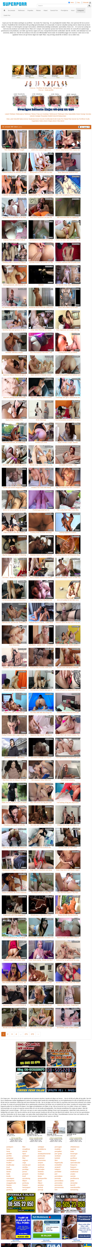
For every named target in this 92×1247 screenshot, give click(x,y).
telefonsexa (74, 1169)
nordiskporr (10, 1160)
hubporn (57, 1169)
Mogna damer (52, 121)
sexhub (72, 1176)
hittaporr (73, 1160)
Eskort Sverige (80, 114)
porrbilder (58, 1171)
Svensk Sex (75, 119)
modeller (58, 1149)
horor (8, 1149)
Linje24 (7, 114)
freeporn (73, 1167)
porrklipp (25, 1169)
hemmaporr (26, 1187)
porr (56, 1174)
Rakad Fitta (67, 119)
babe (8, 1174)
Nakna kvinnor (23, 119)
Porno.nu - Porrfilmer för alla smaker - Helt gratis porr (46, 88)
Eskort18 (55, 116)
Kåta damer (60, 121)
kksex (40, 1176)
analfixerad (74, 1171)
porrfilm (9, 1154)
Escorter (42, 119)
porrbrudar (41, 1156)
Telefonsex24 (53, 114)
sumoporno (10, 1181)
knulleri (9, 1162)
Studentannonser (34, 119)
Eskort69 (16, 119)
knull (8, 1167)
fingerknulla (59, 1162)
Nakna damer (44, 121)
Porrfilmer (82, 119)
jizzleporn (10, 1147)
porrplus (41, 1185)
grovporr (25, 1174)
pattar (72, 1181)
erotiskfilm (58, 1165)
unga (24, 1162)
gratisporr (25, 1156)
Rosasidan (44, 116)
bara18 (72, 1185)
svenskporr (10, 1178)
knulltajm (41, 1174)
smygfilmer (26, 1149)
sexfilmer (41, 1167)
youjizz (72, 1174)
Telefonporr (61, 114)
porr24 (24, 1190)
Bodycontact (62, 116)
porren (24, 1171)
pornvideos (58, 1176)
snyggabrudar (11, 1183)
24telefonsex (74, 1147)
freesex (9, 1185)
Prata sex (39, 114)
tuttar (72, 1151)
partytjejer (10, 1158)
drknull (24, 1151)
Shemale (86, 2)
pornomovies (59, 1187)
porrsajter (41, 1169)
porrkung (25, 1183)
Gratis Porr (60, 119)
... (20, 1034)
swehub (73, 1149)
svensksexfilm (75, 1187)
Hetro (72, 2)
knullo (9, 1176)
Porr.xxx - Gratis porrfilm (46, 90)
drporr (40, 1181)
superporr (41, 1158)
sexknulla (41, 1165)
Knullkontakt (49, 119)
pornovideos (59, 1181)
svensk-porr (26, 1165)
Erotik (55, 119)
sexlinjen (58, 1156)
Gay (78, 2)
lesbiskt (57, 1158)
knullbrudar (10, 1165)
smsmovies (42, 1160)
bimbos (9, 1169)
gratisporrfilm (42, 1178)
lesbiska (41, 1171)
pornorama (58, 1185)
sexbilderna (42, 1149)
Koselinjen (46, 114)
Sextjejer (38, 116)
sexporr (40, 1162)
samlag (9, 1187)
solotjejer (41, 1147)
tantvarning (74, 1190)
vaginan (25, 1160)
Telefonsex (27, 114)
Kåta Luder (10, 119)
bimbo (9, 1171)
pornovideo (58, 1183)
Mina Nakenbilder (70, 114)
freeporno (73, 1165)
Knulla (87, 119)
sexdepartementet (44, 1154)
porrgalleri (58, 1151)
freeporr (25, 1185)
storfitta (25, 1167)
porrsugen (58, 1147)
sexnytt (72, 1156)
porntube (58, 1178)
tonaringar (73, 1154)
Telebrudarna (20, 114)
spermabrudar (75, 1162)
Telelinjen (13, 114)
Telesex (33, 114)
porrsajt (40, 1190)
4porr (24, 1154)
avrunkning (26, 1178)
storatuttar (73, 1183)
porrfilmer (73, 1158)
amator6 (57, 1167)
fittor (23, 1147)
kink (56, 1190)
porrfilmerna (74, 1178)
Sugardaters (35, 121)
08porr (40, 1183)
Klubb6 (50, 116)
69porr (24, 1181)
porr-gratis (58, 1154)
